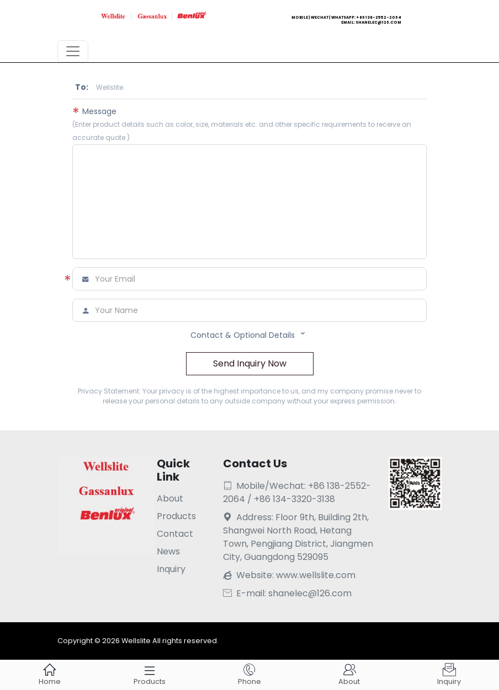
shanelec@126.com (378, 22)
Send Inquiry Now (249, 363)
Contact (175, 533)
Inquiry (171, 569)
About (170, 498)
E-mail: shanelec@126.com (287, 593)
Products (176, 516)
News (168, 551)
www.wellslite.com (315, 575)
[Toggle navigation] (72, 51)
